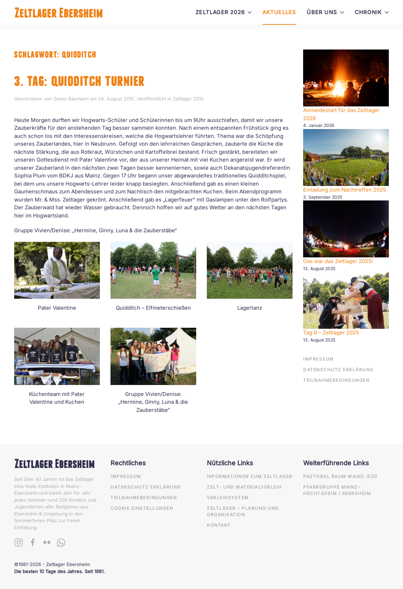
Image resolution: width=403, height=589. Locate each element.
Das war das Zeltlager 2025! (338, 261)
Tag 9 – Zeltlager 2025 (331, 332)
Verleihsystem (228, 497)
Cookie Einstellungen (141, 508)
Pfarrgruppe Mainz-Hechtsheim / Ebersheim (337, 490)
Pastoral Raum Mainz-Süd (340, 476)
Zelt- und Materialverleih (244, 487)
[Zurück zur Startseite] (58, 12)
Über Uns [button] (325, 12)
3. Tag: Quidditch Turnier (79, 81)
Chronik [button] (372, 12)
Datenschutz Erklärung (338, 369)
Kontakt (219, 525)
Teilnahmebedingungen (336, 380)
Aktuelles (279, 12)
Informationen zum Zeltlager (250, 476)
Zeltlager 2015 (188, 98)
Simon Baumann (71, 98)
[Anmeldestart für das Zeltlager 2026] (346, 77)
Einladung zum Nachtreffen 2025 (344, 189)
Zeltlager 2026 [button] (223, 12)
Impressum (318, 359)
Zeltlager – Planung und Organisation (243, 511)
